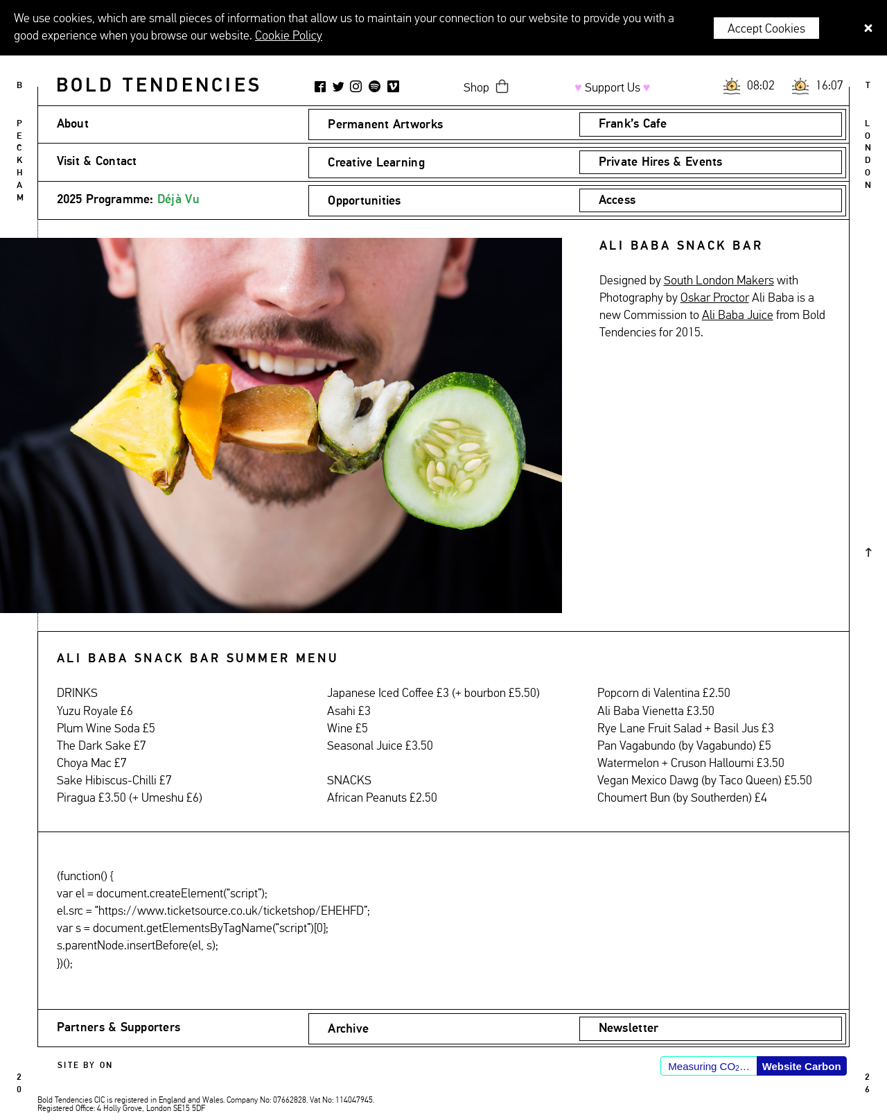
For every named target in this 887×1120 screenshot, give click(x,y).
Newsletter (629, 1028)
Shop (476, 88)
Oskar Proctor (714, 298)
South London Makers (719, 281)
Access (617, 200)
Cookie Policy (288, 36)
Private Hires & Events (661, 162)
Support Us (612, 88)
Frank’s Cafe (633, 124)
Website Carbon (801, 1066)
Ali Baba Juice (737, 315)
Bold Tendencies (159, 86)
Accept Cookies (766, 29)
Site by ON (85, 1066)
